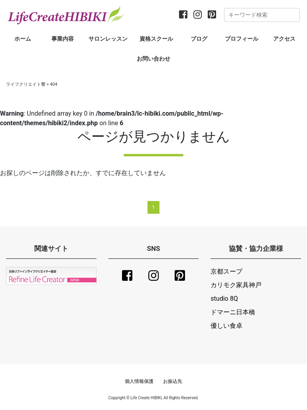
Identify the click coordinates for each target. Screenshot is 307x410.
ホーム (22, 38)
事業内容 (62, 38)
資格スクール (156, 38)
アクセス (284, 38)
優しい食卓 (226, 325)
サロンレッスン (108, 38)
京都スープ (226, 271)
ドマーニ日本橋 (233, 312)
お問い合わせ (153, 58)
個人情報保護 (139, 381)
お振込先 (172, 381)
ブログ (199, 38)
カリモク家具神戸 (236, 285)
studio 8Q (224, 298)
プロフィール (241, 38)
